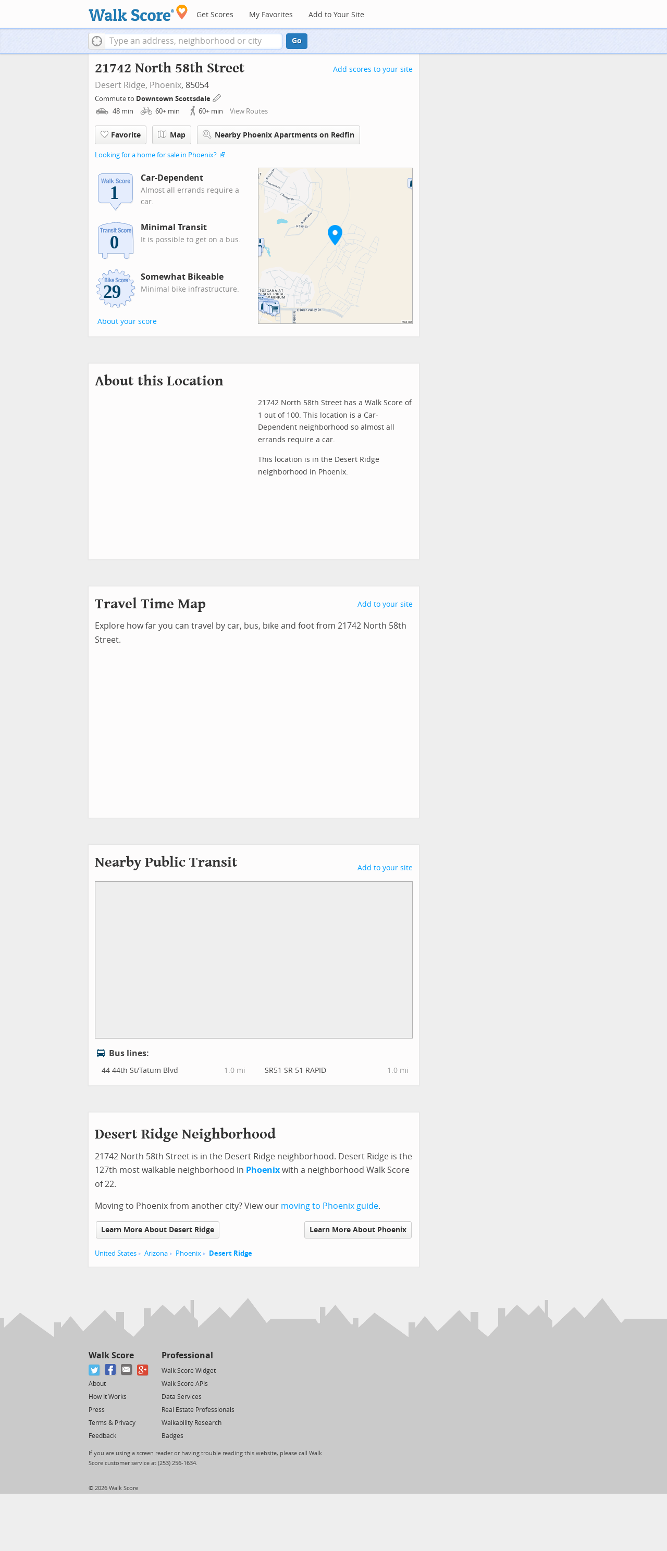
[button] (96, 41)
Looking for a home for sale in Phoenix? (156, 155)
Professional (187, 1355)
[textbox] (193, 41)
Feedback (102, 1436)
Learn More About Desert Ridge (157, 1229)
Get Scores (214, 14)
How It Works (108, 1396)
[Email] (127, 1370)
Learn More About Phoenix (358, 1229)
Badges (172, 1436)
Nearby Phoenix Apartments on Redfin (278, 135)
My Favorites (271, 14)
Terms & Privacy (112, 1423)
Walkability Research (191, 1423)
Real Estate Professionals (198, 1410)
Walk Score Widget (189, 1370)
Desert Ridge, (121, 85)
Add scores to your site (373, 69)
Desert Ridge (230, 1253)
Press (97, 1410)
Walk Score (111, 1355)
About (97, 1383)
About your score (127, 321)
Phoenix (165, 85)
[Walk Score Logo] (138, 12)
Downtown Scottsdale (174, 99)
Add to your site (385, 604)
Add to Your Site (336, 14)
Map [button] (172, 135)
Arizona (156, 1253)
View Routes (249, 111)
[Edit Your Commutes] (217, 97)
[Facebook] (111, 1370)
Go (297, 40)
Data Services (182, 1396)
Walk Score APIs (185, 1383)
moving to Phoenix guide (329, 1206)
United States (116, 1253)
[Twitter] (95, 1370)
